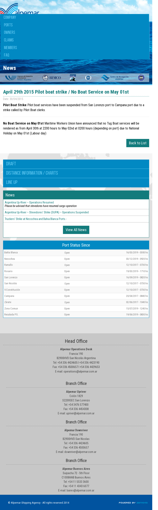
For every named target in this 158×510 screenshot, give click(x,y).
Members (10, 48)
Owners (9, 33)
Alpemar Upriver (76, 391)
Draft (11, 164)
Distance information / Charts (32, 173)
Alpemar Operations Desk (76, 349)
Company (9, 17)
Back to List (137, 143)
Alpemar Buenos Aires (76, 468)
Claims (9, 40)
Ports (8, 25)
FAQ (6, 55)
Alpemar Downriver (76, 430)
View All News (76, 230)
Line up (11, 182)
